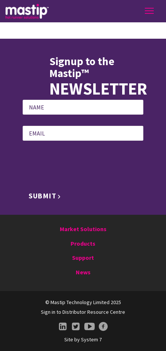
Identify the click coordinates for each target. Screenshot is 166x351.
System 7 (91, 339)
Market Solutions (83, 229)
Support (83, 257)
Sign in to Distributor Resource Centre (83, 312)
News (83, 272)
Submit (42, 195)
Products (83, 243)
